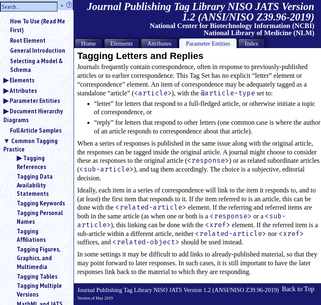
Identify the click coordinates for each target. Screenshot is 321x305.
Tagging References (31, 162)
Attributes (23, 90)
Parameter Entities (35, 100)
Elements (22, 80)
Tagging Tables (37, 276)
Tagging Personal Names (40, 217)
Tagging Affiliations (31, 235)
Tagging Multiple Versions (39, 289)
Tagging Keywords (41, 203)
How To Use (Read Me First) (37, 25)
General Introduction (37, 50)
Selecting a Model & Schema (36, 65)
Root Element (28, 40)
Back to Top (298, 288)
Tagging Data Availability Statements (35, 185)
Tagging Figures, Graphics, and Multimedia (38, 258)
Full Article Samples (35, 130)
